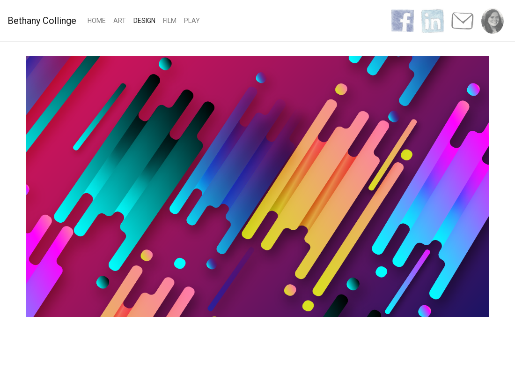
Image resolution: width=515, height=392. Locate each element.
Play (192, 20)
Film (170, 20)
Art (119, 20)
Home (99, 20)
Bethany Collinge (41, 20)
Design (144, 20)
